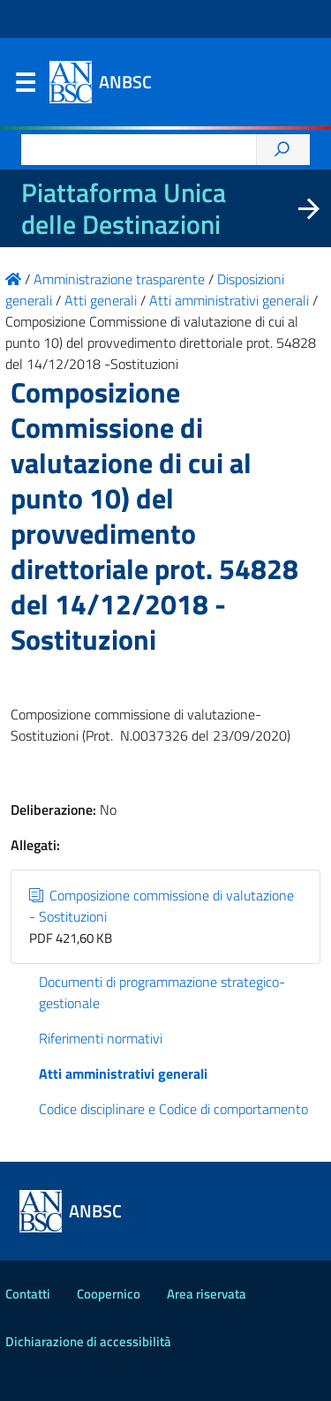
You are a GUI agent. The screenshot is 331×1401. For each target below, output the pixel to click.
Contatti (27, 1294)
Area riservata (206, 1294)
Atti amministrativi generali (123, 1073)
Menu (25, 86)
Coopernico (108, 1294)
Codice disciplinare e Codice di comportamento (173, 1108)
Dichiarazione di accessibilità (88, 1341)
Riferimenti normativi (100, 1038)
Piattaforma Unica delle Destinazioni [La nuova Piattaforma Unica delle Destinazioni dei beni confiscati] (123, 208)
